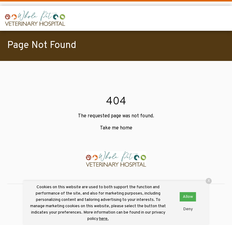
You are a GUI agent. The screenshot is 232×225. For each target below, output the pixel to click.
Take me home (116, 128)
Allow (188, 196)
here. (104, 218)
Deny (188, 209)
